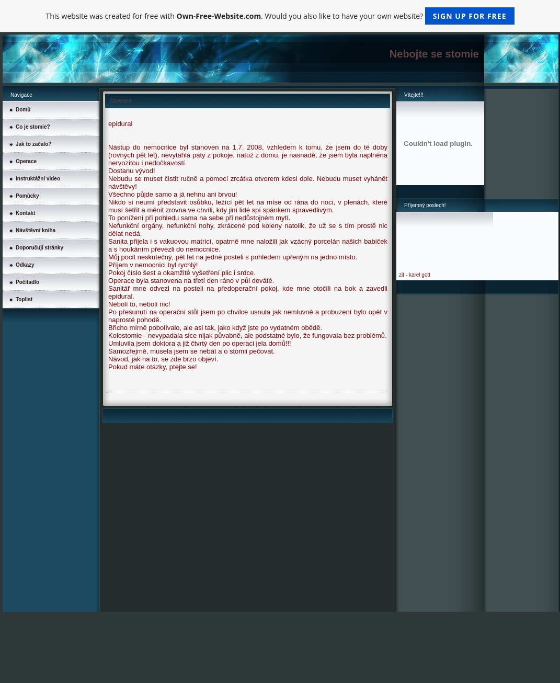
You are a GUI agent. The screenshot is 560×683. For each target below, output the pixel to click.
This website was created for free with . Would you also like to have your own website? (279, 16)
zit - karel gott (414, 275)
